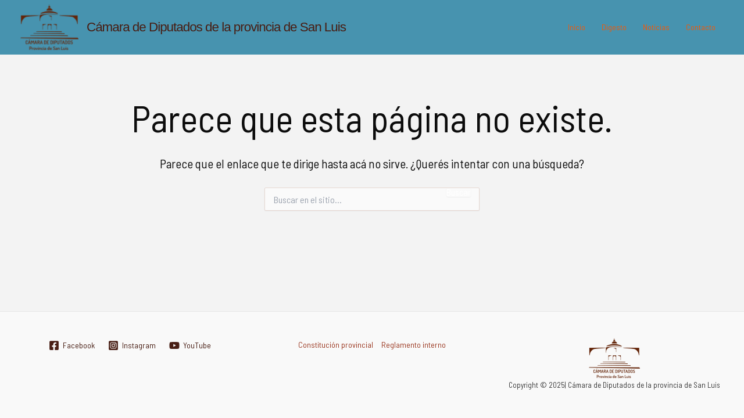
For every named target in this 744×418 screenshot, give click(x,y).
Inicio (576, 27)
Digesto (614, 27)
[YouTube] (190, 345)
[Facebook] (71, 345)
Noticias (656, 27)
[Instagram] (132, 345)
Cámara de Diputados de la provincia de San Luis (216, 27)
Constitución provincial (335, 344)
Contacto (701, 27)
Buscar (458, 192)
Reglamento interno (413, 344)
